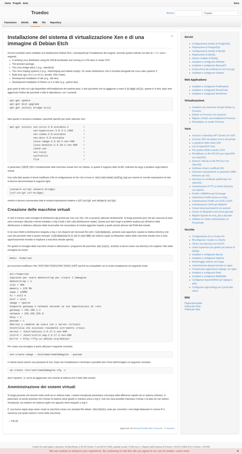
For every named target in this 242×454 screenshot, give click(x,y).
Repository (55, 22)
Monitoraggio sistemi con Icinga (208, 261)
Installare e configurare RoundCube (210, 90)
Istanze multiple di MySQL (205, 58)
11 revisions (169, 428)
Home (8, 3)
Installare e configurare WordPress (209, 93)
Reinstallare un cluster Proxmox (208, 122)
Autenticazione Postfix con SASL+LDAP (212, 201)
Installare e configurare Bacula (207, 254)
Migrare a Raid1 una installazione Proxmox (213, 118)
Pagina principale (193, 303)
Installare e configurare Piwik (206, 272)
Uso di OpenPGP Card (203, 146)
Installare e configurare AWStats (208, 62)
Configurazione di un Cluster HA (208, 236)
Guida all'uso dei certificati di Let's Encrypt (213, 69)
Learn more (182, 450)
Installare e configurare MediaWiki (209, 276)
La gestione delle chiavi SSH (206, 143)
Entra (236, 3)
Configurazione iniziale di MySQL (209, 51)
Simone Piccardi (140, 428)
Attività (24, 22)
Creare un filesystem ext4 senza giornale (212, 211)
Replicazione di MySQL (204, 54)
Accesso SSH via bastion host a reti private (213, 139)
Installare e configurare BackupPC (209, 65)
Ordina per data (192, 309)
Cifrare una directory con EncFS (208, 243)
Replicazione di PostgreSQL (206, 47)
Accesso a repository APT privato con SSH (213, 135)
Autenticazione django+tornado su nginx (212, 265)
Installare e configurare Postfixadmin (210, 86)
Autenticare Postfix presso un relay (209, 197)
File (44, 22)
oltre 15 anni (154, 428)
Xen (157, 53)
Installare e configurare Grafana (208, 73)
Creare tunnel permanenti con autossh (211, 208)
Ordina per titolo (193, 306)
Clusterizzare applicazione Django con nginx (214, 269)
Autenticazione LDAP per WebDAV (209, 204)
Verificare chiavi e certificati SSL (208, 168)
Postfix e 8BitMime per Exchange (209, 193)
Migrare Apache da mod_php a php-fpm (212, 215)
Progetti (17, 3)
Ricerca (170, 13)
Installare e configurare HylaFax (208, 258)
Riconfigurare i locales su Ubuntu (208, 240)
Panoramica (10, 22)
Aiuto (25, 3)
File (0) (14, 421)
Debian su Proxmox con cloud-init (209, 114)
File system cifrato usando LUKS (208, 150)
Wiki (35, 22)
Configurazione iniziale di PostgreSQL (211, 43)
